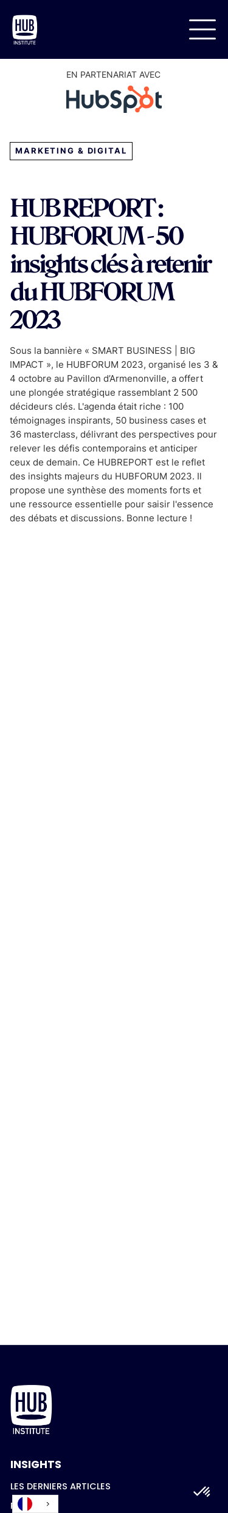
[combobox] (35, 1504)
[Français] (35, 1504)
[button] (202, 29)
